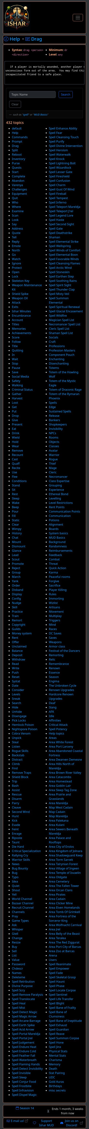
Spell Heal (18, 1003)
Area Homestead (60, 781)
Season (54, 677)
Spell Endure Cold (24, 1051)
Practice (17, 612)
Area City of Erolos (61, 847)
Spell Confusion (59, 181)
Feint (15, 829)
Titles (15, 324)
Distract (17, 760)
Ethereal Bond (58, 494)
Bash (15, 786)
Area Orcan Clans (61, 890)
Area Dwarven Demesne (65, 760)
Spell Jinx (55, 1047)
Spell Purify (56, 141)
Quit (15, 198)
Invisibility (56, 429)
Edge (52, 407)
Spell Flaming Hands (26, 1064)
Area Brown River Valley (65, 773)
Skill (14, 607)
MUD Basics (40, 114)
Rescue (17, 794)
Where (16, 207)
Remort (17, 620)
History (17, 533)
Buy (14, 947)
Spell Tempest (58, 198)
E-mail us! (17, 1121)
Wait (15, 359)
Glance (16, 551)
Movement (56, 612)
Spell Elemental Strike (64, 242)
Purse (16, 163)
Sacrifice (54, 585)
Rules (52, 594)
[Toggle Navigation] (78, 17)
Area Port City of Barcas (65, 947)
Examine (18, 211)
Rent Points (57, 507)
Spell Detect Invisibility (27, 1069)
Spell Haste (56, 220)
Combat (54, 559)
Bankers (54, 420)
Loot (15, 403)
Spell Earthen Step (61, 276)
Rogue (53, 459)
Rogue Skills (20, 751)
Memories (19, 329)
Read (15, 664)
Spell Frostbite (21, 1086)
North (16, 250)
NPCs (52, 433)
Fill (14, 516)
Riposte (17, 838)
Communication (60, 516)
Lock (15, 276)
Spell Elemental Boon (63, 255)
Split (15, 150)
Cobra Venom (21, 733)
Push (15, 672)
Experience (56, 490)
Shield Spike (20, 294)
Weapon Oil (20, 298)
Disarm (17, 799)
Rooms (53, 437)
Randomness (58, 546)
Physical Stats (58, 1051)
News (15, 864)
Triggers (54, 620)
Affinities (55, 720)
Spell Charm (57, 185)
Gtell (15, 934)
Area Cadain (57, 899)
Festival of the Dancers (64, 651)
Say (14, 224)
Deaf (52, 703)
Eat (14, 429)
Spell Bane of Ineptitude (65, 1021)
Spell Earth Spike (23, 1025)
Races (53, 629)
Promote (18, 564)
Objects (54, 442)
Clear (15, 104)
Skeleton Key (20, 281)
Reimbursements (60, 551)
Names (17, 973)
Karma (53, 572)
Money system (22, 633)
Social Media (20, 377)
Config (16, 599)
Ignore (16, 263)
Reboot (17, 155)
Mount (16, 542)
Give (15, 420)
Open (15, 272)
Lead (15, 555)
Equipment (19, 194)
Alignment (56, 525)
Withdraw (18, 659)
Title (15, 346)
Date (15, 686)
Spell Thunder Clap (62, 289)
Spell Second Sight (61, 224)
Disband (17, 590)
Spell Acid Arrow (23, 1029)
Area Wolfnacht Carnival (65, 925)
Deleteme (18, 977)
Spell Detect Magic (24, 1012)
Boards (54, 529)
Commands (20, 137)
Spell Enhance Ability (63, 128)
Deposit (17, 655)
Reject (16, 568)
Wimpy (16, 529)
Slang (53, 707)
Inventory (18, 159)
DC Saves (55, 633)
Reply (15, 242)
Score (15, 337)
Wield (16, 437)
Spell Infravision (23, 1090)
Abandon (18, 181)
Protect (17, 268)
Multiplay (55, 616)
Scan (15, 215)
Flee (14, 477)
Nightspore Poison (24, 729)
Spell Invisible (21, 1073)
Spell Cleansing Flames (64, 263)
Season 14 (25, 1108)
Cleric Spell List (59, 329)
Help (15, 133)
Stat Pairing (57, 1073)
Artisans (54, 607)
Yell (14, 894)
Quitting (17, 350)
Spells (53, 403)
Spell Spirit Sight (60, 285)
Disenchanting (59, 363)
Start (15, 172)
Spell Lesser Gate (60, 172)
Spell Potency (58, 729)
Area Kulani (57, 825)
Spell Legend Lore (61, 215)
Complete (18, 176)
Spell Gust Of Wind (62, 189)
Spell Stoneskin (59, 272)
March (16, 577)
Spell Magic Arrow (24, 1016)
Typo (15, 877)
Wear (15, 446)
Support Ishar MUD (43, 1123)
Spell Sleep (19, 1077)
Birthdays (55, 1086)
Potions (54, 520)
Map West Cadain (61, 807)
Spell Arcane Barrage (26, 1021)
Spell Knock (57, 159)
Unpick (16, 738)
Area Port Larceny (61, 746)
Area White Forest (61, 742)
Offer (15, 642)
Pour (15, 511)
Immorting (56, 599)
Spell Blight (56, 1003)
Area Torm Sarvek (61, 860)
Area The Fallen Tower (64, 886)
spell (25, 114)
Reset (15, 677)
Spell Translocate (23, 999)
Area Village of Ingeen (64, 868)
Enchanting (57, 359)
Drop (15, 416)
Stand (16, 485)
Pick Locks (19, 720)
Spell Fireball (57, 194)
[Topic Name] (32, 94)
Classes (54, 446)
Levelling (55, 498)
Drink (15, 433)
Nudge (16, 603)
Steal (15, 742)
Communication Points (64, 511)
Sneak (16, 699)
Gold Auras (56, 1082)
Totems (54, 368)
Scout (16, 559)
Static (15, 520)
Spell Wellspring (60, 246)
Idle (51, 716)
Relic (52, 659)
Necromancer (58, 477)
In (13, 355)
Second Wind (21, 812)
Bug (14, 873)
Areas (53, 738)
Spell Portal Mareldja (26, 1034)
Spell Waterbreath (24, 1060)
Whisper (17, 929)
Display (17, 594)
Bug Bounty (20, 868)
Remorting (56, 655)
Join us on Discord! (71, 1123)
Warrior (54, 455)
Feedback (55, 555)
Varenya (17, 185)
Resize (16, 942)
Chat (15, 538)
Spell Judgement (23, 1042)
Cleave (16, 807)
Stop (15, 363)
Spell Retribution (23, 982)
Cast (15, 459)
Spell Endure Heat (24, 1047)
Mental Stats (57, 1056)
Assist (16, 790)
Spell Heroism (58, 150)
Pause (16, 368)
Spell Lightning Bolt (62, 163)
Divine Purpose (22, 986)
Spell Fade (56, 973)
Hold (15, 442)
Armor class (57, 646)
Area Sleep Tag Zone (63, 790)
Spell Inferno (58, 202)
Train (15, 616)
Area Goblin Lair (60, 786)
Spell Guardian (59, 1029)
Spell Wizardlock (60, 168)
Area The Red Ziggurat (64, 942)
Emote (16, 246)
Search (65, 94)
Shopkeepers (58, 424)
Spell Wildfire (58, 316)
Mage (53, 468)
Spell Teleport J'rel (61, 211)
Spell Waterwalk (60, 155)
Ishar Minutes (21, 311)
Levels (16, 694)
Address (17, 229)
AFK (51, 712)
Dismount (18, 546)
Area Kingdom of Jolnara (65, 851)
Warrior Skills (21, 860)
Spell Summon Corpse (64, 1038)
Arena (53, 955)
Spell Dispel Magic (24, 1095)
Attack (16, 303)
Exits (15, 307)
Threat (53, 564)
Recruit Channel (23, 908)
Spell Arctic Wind (60, 268)
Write (15, 668)
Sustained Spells (60, 411)
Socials (53, 337)
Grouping (55, 485)
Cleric (53, 472)
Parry (15, 803)
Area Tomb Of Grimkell (64, 912)
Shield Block (20, 777)
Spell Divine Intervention (66, 146)
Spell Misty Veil (59, 294)
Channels (18, 912)
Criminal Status (22, 390)
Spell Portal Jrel (22, 1038)
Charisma (55, 1060)
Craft (52, 342)
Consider (18, 690)
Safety (16, 381)
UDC (52, 1077)
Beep (15, 507)
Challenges (19, 189)
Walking (17, 385)
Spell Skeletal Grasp (62, 977)
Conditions (19, 481)
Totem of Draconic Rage (65, 390)
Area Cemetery (59, 881)
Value (15, 960)
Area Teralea (57, 938)
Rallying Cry (20, 855)
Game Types (20, 921)
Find (15, 768)
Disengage (19, 716)
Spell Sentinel (58, 995)
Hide (15, 707)
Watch (16, 259)
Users (53, 960)
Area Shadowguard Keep (66, 855)
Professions (57, 346)
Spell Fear (55, 133)
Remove (17, 451)
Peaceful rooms (59, 577)
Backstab (18, 755)
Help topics (56, 733)
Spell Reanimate (60, 964)
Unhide (17, 712)
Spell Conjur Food (24, 1082)
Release (54, 416)
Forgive (54, 581)
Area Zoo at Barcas (62, 951)
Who (15, 202)
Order (16, 585)
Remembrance (59, 664)
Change (17, 938)
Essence (54, 672)
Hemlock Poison (23, 725)
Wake (15, 503)
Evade (16, 825)
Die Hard (18, 847)
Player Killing (58, 590)
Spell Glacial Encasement (66, 311)
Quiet (15, 886)
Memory (54, 1064)
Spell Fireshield (59, 176)
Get (14, 407)
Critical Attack (58, 725)
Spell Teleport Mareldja (64, 207)
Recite (16, 468)
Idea (15, 881)
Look (15, 220)
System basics (58, 533)
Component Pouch (62, 355)
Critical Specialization (26, 851)
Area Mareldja (58, 803)
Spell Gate (56, 229)
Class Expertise (59, 481)
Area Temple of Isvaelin (65, 873)
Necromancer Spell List (64, 324)
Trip (14, 781)
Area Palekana (59, 820)
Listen (16, 746)
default (17, 128)
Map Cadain (57, 812)
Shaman (54, 237)
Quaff (16, 464)
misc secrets (57, 1090)
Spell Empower (59, 968)
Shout (16, 890)
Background (57, 542)
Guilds (16, 629)
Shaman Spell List (61, 333)
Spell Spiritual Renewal (64, 307)
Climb (16, 764)
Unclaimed (19, 646)
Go (14, 255)
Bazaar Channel (22, 903)
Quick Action (57, 568)
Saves (53, 638)
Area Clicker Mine (61, 903)
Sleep (15, 498)
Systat (16, 681)
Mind (52, 625)
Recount (17, 455)
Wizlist (53, 603)
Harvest (17, 398)
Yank (15, 581)
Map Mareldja (58, 816)
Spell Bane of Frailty (62, 1008)
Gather (16, 394)
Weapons (55, 642)
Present (17, 424)
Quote (16, 233)
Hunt (15, 816)
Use (14, 472)
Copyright (18, 625)
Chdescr (17, 968)
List (14, 955)
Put (14, 411)
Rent (15, 638)
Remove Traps (21, 773)
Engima (54, 681)
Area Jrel (54, 929)
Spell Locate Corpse (62, 990)
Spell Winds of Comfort (64, 250)
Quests (17, 168)
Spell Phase (57, 986)
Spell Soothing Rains (63, 281)
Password (18, 964)
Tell (14, 237)
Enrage (17, 834)
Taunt (16, 842)
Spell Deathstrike (60, 233)
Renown (54, 668)
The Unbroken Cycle (62, 686)
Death (53, 1069)
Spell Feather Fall (23, 1056)
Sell (14, 951)
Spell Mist (18, 1008)
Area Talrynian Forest (63, 864)
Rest (15, 494)
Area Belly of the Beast (64, 934)
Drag (15, 146)
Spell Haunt (57, 982)
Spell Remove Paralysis (27, 995)
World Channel (22, 899)
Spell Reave (57, 1034)
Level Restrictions (61, 503)
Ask (14, 925)
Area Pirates (57, 894)
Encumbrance (21, 316)
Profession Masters (62, 350)
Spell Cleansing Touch (64, 137)
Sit (13, 490)
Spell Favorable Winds (64, 259)
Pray (15, 916)
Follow (16, 342)
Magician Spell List (61, 320)
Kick (14, 820)
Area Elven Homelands (64, 908)
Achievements (21, 333)
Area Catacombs (60, 777)
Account (17, 320)
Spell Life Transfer (61, 999)
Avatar (53, 451)
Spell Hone (56, 1042)
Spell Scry (18, 990)
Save (15, 372)
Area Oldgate (58, 877)
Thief (52, 464)
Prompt (17, 141)
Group (16, 572)
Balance (17, 651)
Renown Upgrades (61, 690)
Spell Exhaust (58, 1025)
